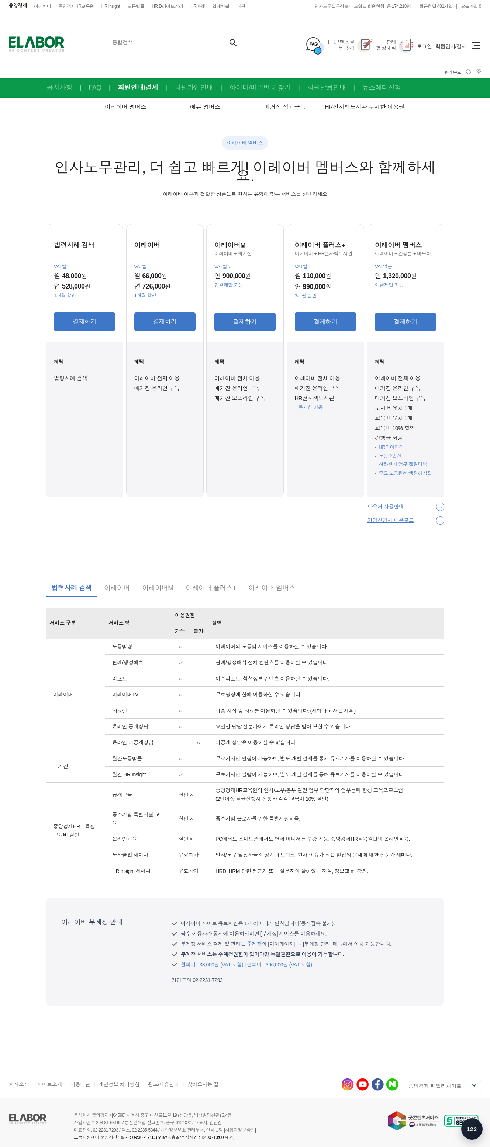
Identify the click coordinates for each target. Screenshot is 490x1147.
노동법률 (135, 6)
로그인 (424, 46)
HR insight (110, 6)
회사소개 (19, 1084)
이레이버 (42, 6)
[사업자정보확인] (240, 1130)
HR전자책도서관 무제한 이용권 (364, 107)
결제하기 (84, 321)
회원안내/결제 (450, 46)
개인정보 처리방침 (119, 1084)
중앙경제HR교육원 (76, 6)
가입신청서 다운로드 (391, 520)
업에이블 (220, 6)
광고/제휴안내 (163, 1084)
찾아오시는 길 (202, 1084)
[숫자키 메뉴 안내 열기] (472, 1129)
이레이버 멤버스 (125, 107)
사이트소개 (49, 1084)
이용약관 (80, 1084)
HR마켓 (197, 6)
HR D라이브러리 (167, 6)
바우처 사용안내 (386, 507)
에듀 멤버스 (205, 107)
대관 (241, 6)
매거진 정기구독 (285, 107)
